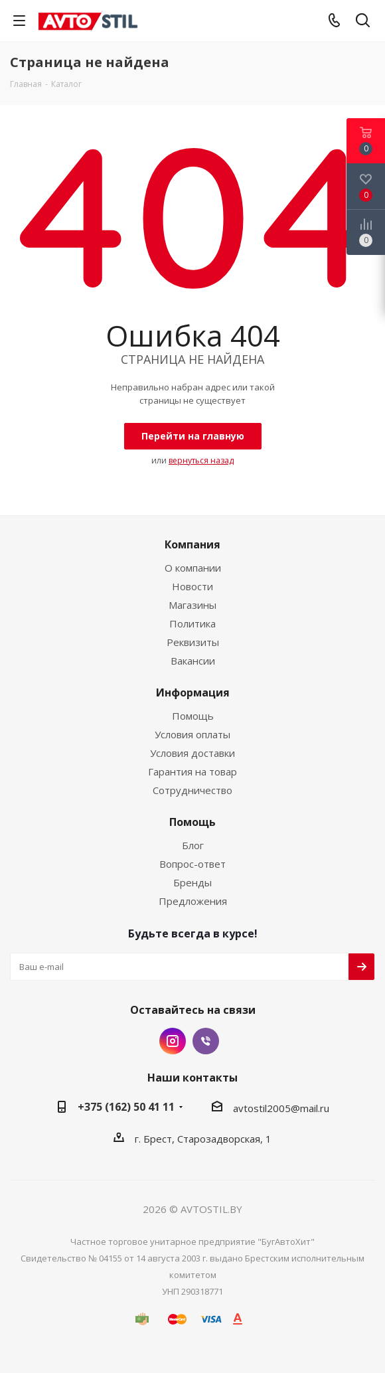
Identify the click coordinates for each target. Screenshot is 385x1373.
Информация (193, 692)
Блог (193, 845)
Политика (192, 623)
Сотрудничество (192, 790)
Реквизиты (193, 642)
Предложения (193, 901)
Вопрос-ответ (192, 863)
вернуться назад (201, 460)
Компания (192, 544)
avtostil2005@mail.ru (281, 1108)
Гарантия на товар (192, 771)
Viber (206, 1041)
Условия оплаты (192, 734)
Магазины (192, 604)
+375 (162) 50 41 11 (126, 1106)
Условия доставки (192, 753)
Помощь (193, 715)
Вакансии (193, 660)
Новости (192, 586)
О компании (193, 567)
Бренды (192, 882)
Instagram (172, 1041)
